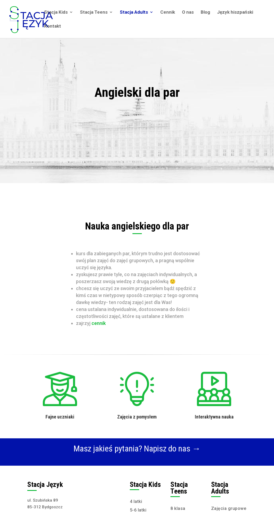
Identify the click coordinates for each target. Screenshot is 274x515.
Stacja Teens (94, 12)
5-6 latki (138, 510)
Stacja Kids (56, 12)
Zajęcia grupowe (228, 508)
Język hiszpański (235, 12)
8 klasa (177, 508)
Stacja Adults (134, 12)
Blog (205, 12)
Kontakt (52, 26)
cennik (99, 323)
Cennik (167, 12)
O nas (188, 12)
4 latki (136, 501)
